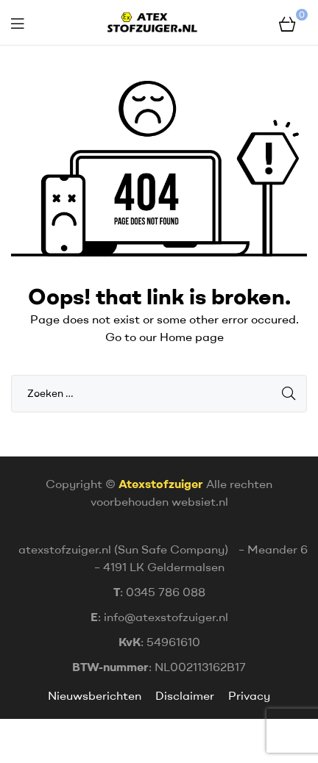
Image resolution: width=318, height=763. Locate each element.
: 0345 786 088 (159, 591)
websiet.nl (200, 501)
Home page (192, 336)
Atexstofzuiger (161, 483)
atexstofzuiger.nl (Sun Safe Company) (123, 549)
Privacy (249, 695)
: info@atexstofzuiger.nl (159, 616)
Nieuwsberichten (96, 695)
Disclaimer (184, 695)
